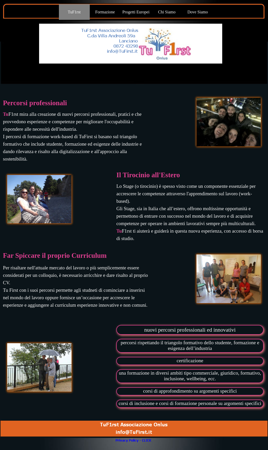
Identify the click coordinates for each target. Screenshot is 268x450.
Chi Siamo (166, 12)
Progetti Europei (135, 12)
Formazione (105, 12)
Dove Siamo (197, 12)
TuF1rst (74, 12)
